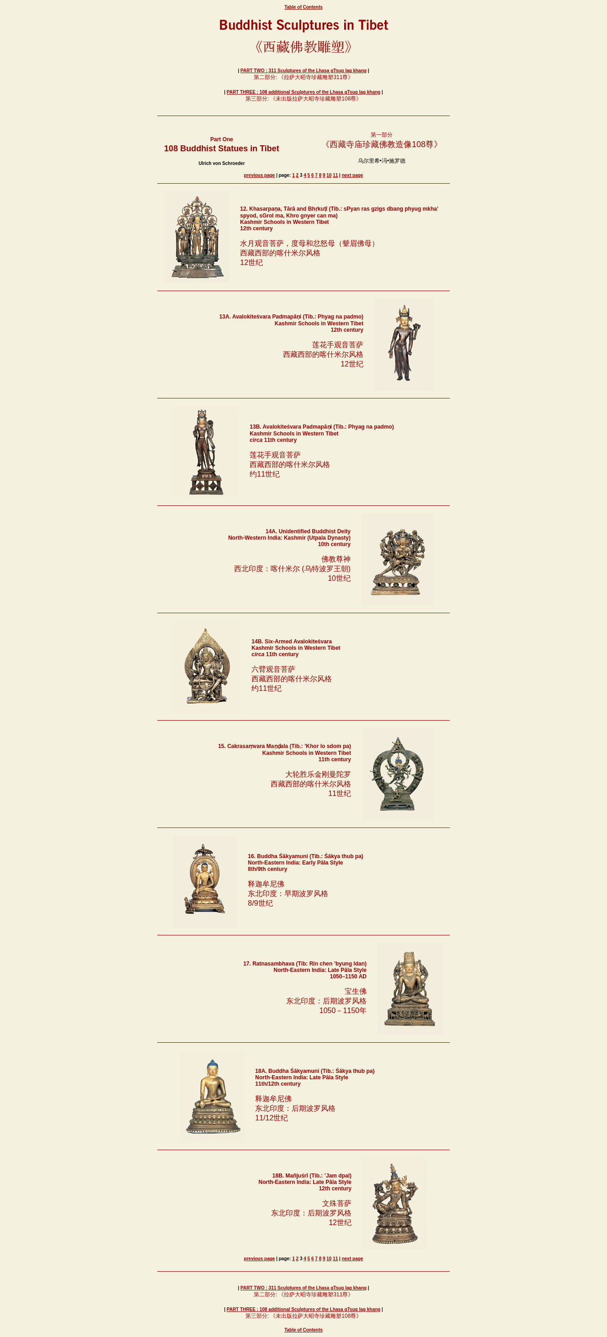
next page (352, 175)
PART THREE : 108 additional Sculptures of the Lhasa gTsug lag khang (303, 92)
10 (328, 175)
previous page (259, 175)
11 (335, 175)
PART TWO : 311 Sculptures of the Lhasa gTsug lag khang (303, 70)
